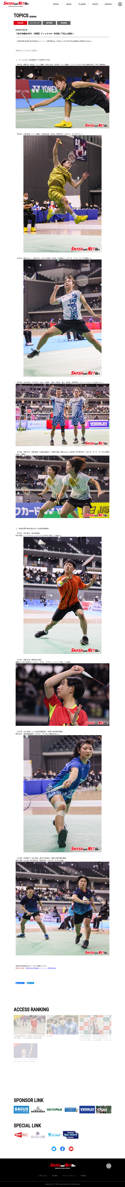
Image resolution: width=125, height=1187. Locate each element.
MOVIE (68, 4)
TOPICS (56, 4)
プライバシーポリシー (69, 1175)
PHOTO (95, 4)
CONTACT (108, 4)
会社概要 (54, 1175)
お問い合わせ (43, 1175)
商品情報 (64, 23)
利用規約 (83, 1175)
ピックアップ (34, 23)
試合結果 (20, 23)
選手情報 (49, 23)
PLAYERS (82, 4)
